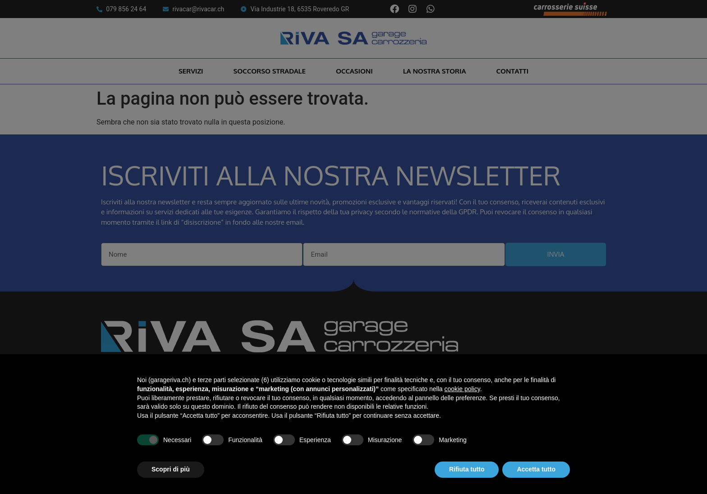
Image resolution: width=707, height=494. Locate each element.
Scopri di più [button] (171, 469)
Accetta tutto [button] (536, 469)
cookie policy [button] (462, 388)
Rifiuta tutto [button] (467, 469)
